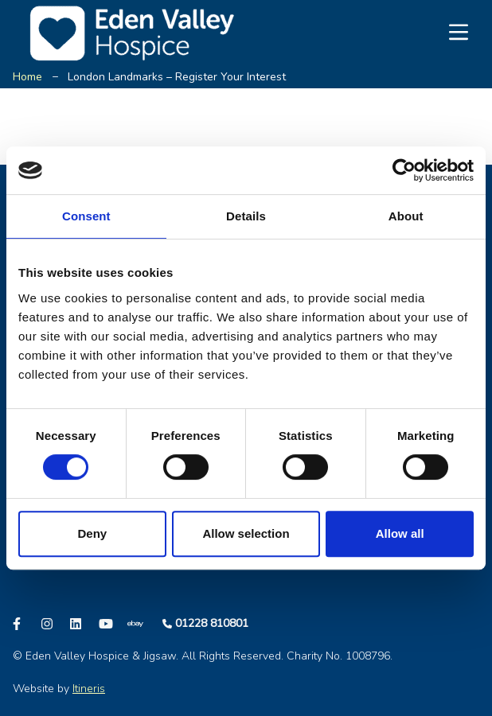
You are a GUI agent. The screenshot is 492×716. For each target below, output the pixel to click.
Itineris (88, 688)
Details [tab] (246, 216)
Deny (92, 533)
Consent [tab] (86, 216)
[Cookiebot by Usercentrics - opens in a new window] (404, 170)
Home (27, 76)
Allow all (400, 533)
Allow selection (245, 533)
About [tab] (406, 216)
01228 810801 (211, 623)
